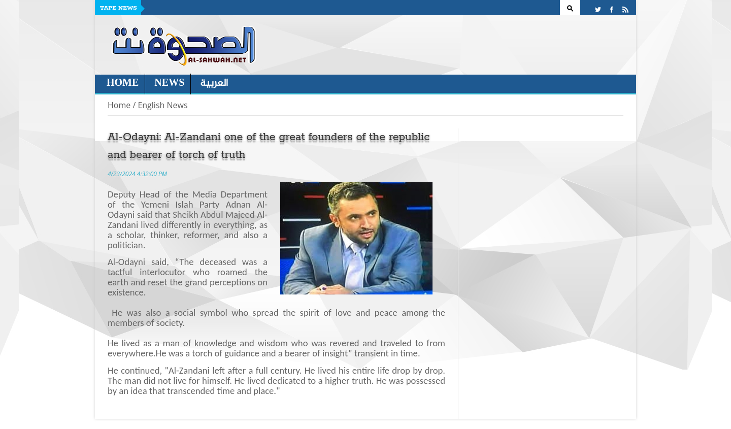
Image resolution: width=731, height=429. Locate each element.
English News (162, 105)
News (169, 83)
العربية (214, 83)
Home (123, 83)
